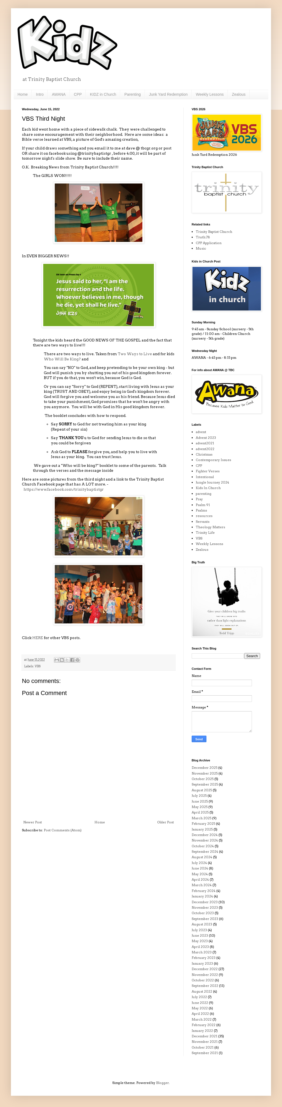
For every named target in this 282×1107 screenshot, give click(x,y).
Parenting (132, 94)
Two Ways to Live (135, 354)
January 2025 (202, 829)
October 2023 (203, 913)
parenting (203, 494)
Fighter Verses (208, 471)
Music (201, 248)
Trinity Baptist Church (214, 232)
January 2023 (202, 963)
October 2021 (203, 1047)
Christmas (204, 454)
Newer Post (32, 822)
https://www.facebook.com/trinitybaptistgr (64, 489)
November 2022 (205, 975)
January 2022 (202, 1031)
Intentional (205, 477)
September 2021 (205, 1053)
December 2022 (205, 969)
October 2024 (203, 846)
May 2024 (200, 874)
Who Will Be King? (63, 359)
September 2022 (205, 986)
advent (201, 432)
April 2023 (200, 947)
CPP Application (208, 243)
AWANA (58, 94)
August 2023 (202, 924)
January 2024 (202, 896)
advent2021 (205, 443)
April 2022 (200, 1014)
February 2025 (203, 823)
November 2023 (205, 907)
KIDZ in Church (103, 94)
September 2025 (205, 784)
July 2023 (199, 930)
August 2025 (202, 790)
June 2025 (200, 801)
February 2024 (203, 891)
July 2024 (199, 863)
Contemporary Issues (213, 460)
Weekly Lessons (210, 94)
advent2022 (205, 449)
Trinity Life (205, 532)
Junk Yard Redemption (168, 94)
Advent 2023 (206, 438)
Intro (40, 94)
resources (204, 516)
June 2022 (200, 1003)
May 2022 (200, 1008)
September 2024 (205, 851)
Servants (202, 521)
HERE (37, 638)
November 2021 (205, 1042)
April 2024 (200, 879)
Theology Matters (210, 527)
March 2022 (202, 1019)
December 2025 (204, 768)
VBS (38, 666)
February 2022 (203, 1025)
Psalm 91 (203, 505)
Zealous (239, 94)
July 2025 (199, 795)
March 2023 (202, 952)
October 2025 (203, 779)
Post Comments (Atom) (63, 830)
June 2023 (200, 935)
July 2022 (199, 997)
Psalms (201, 510)
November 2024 (205, 840)
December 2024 (205, 835)
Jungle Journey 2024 (212, 482)
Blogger (162, 1083)
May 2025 (200, 807)
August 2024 (202, 857)
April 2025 (200, 812)
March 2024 (202, 885)
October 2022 (203, 980)
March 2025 (201, 818)
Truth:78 (203, 237)
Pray (199, 499)
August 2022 (202, 991)
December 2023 (205, 902)
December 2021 (204, 1036)
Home (23, 94)
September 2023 (205, 919)
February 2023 (203, 958)
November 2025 (205, 773)
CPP (78, 94)
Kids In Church (208, 488)
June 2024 (200, 868)
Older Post (165, 822)
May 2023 (200, 941)
